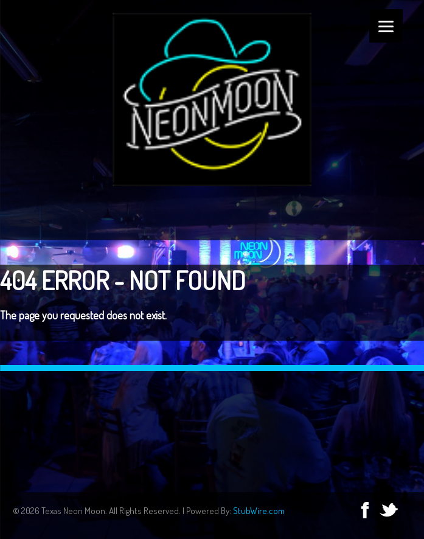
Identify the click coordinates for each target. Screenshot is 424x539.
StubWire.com (259, 510)
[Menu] (386, 26)
